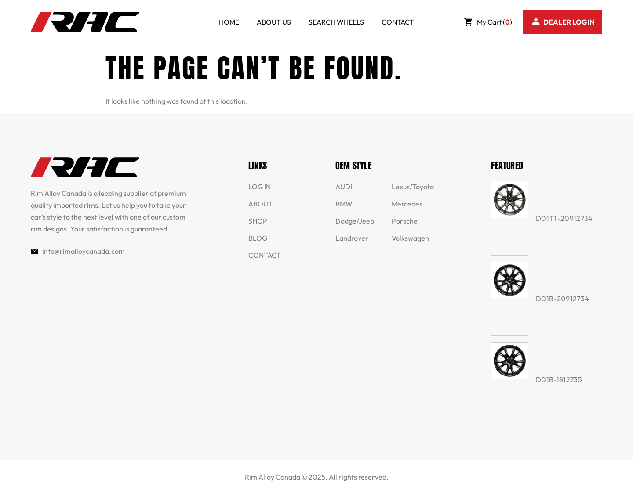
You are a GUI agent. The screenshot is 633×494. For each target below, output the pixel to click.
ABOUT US (274, 22)
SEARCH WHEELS (336, 22)
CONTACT (398, 22)
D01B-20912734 (562, 298)
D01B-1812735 (559, 379)
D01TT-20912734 (564, 218)
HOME (229, 22)
